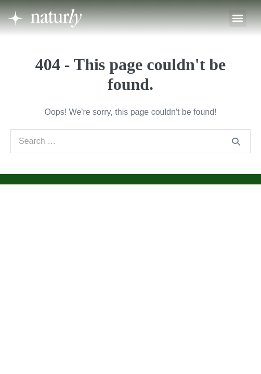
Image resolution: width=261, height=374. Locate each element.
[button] (237, 18)
